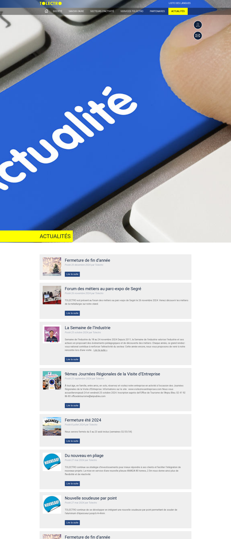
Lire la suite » (100, 350)
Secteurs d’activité (102, 11)
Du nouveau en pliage (84, 455)
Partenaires (157, 11)
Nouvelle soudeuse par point (91, 498)
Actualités (178, 11)
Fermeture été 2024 (83, 420)
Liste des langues (180, 3)
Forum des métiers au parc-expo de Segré (103, 288)
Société (57, 11)
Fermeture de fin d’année (87, 260)
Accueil (46, 11)
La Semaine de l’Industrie (87, 327)
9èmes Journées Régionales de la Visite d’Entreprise (112, 374)
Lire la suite (72, 274)
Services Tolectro (132, 11)
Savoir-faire (76, 11)
